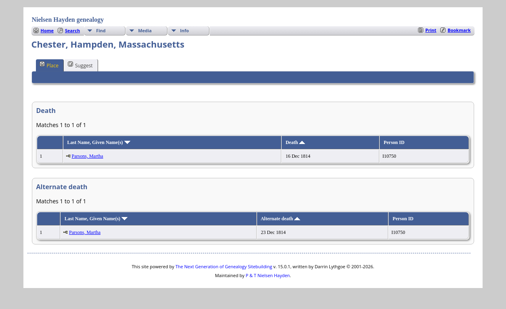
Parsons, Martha (87, 156)
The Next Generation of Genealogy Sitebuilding (224, 266)
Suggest (80, 65)
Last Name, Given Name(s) (98, 142)
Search (72, 30)
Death (295, 142)
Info (184, 30)
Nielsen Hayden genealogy (68, 19)
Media (145, 30)
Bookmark (458, 30)
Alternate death (280, 218)
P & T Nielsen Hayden (268, 275)
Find (101, 30)
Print (430, 30)
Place (49, 65)
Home (47, 30)
